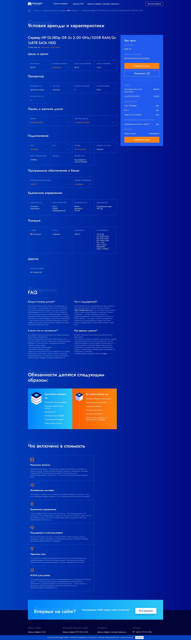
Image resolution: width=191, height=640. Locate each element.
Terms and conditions (49, 634)
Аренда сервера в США (37, 581)
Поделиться (141, 73)
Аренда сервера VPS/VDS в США (75, 581)
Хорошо (140, 637)
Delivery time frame (107, 634)
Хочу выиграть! (146, 559)
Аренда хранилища (35, 608)
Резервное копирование (37, 616)
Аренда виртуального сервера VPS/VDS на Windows (78, 593)
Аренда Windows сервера (37, 596)
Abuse (147, 634)
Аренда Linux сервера (36, 600)
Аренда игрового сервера (37, 604)
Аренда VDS (78, 4)
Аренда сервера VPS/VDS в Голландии (77, 588)
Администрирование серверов (39, 620)
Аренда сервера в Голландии (39, 592)
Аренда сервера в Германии (38, 585)
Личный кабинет (154, 4)
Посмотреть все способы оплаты (89, 629)
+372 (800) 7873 (142, 585)
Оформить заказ (142, 65)
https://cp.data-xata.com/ (83, 310)
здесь (105, 353)
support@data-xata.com (144, 588)
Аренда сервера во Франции (38, 588)
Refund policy (87, 634)
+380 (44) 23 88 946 (144, 597)
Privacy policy (70, 634)
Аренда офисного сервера (38, 612)
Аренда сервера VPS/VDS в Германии (77, 585)
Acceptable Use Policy (129, 634)
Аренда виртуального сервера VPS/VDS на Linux (78, 599)
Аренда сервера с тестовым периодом (103, 4)
